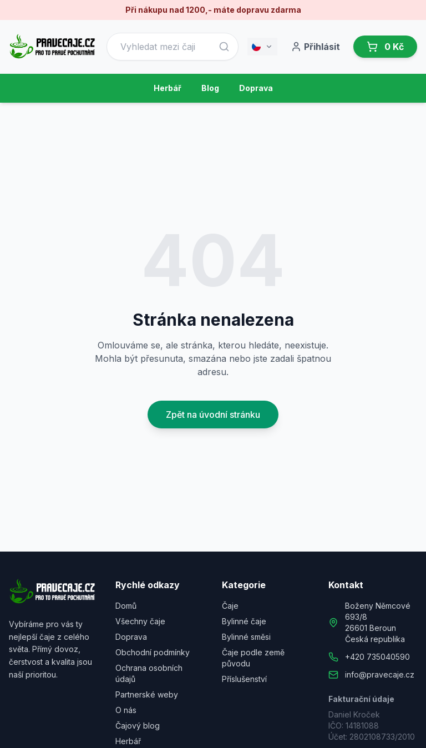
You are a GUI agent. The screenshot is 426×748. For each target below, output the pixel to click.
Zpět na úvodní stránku (213, 414)
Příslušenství (244, 679)
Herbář (167, 88)
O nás (125, 710)
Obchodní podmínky (152, 652)
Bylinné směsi (246, 636)
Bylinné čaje (244, 621)
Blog (210, 88)
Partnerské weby (146, 694)
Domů (125, 605)
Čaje (230, 605)
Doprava (256, 88)
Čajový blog (137, 725)
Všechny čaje (140, 621)
